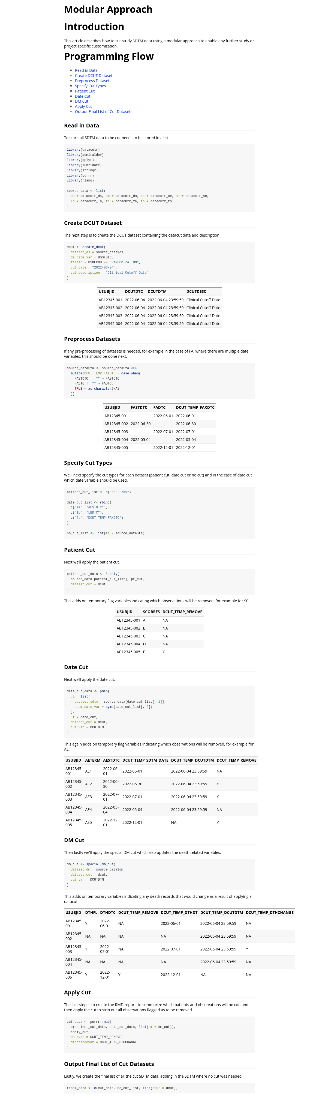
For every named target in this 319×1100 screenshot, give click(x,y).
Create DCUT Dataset (93, 75)
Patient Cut (85, 91)
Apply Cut (83, 106)
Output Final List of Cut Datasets (103, 111)
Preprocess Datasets (93, 80)
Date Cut (83, 96)
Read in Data (86, 70)
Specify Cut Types (90, 85)
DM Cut (81, 101)
